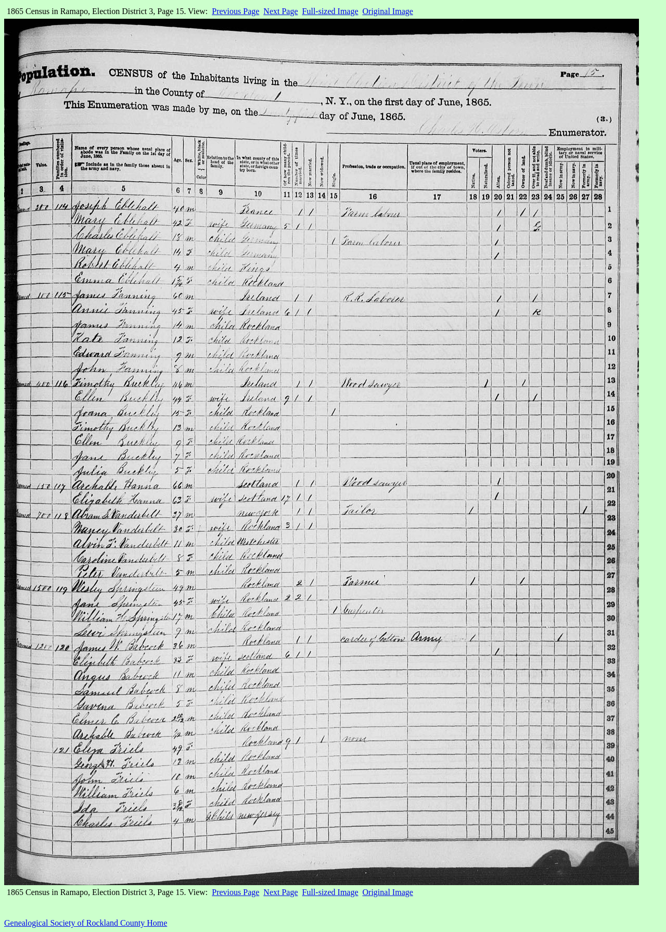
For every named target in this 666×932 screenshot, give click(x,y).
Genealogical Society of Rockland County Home (85, 922)
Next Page (280, 11)
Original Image (388, 11)
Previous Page (235, 11)
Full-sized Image (330, 11)
